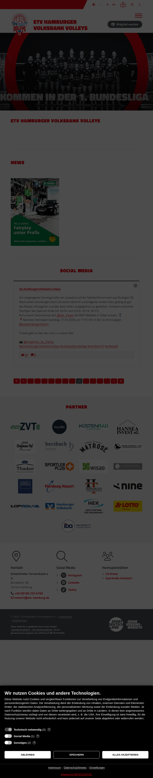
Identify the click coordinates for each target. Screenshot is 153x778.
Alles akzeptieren (125, 754)
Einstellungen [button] (97, 767)
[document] (76, 708)
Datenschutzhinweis (75, 767)
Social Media (22, 736)
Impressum (54, 767)
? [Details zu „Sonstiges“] (34, 742)
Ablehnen (28, 754)
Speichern (76, 754)
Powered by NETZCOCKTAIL (76, 774)
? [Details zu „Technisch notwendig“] (49, 729)
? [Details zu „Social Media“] (38, 736)
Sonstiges (20, 742)
